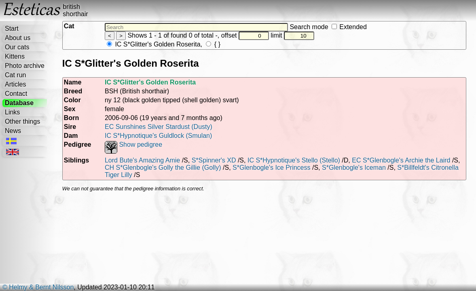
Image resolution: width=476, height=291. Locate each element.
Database (19, 102)
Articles (15, 84)
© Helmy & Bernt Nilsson (38, 287)
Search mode (328, 26)
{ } (213, 44)
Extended (349, 26)
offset (245, 35)
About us (17, 37)
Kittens (15, 56)
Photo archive (24, 65)
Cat (69, 26)
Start (12, 28)
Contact (16, 93)
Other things (22, 121)
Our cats (17, 47)
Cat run (15, 75)
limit (292, 35)
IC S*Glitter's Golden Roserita (154, 44)
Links (12, 112)
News (13, 130)
